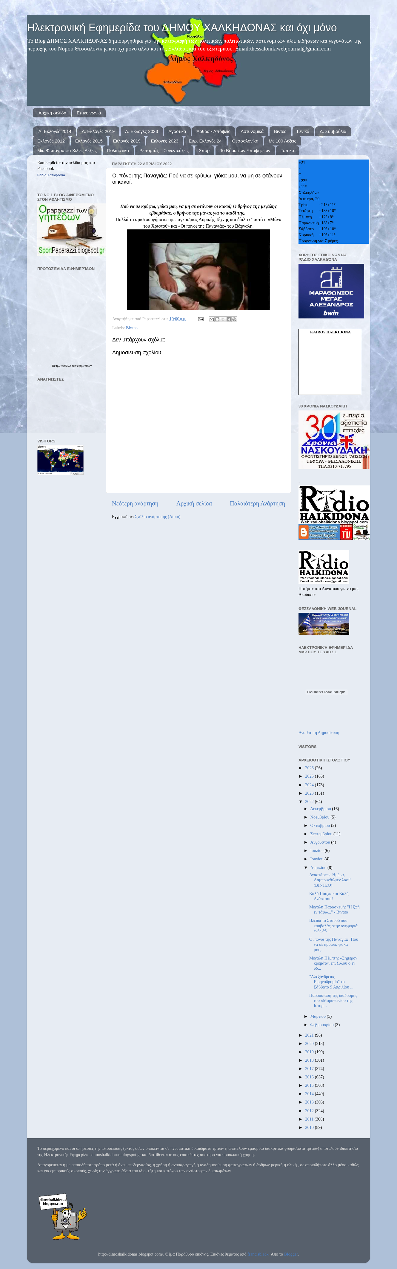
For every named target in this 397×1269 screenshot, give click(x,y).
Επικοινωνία (89, 112)
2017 (310, 1068)
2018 (310, 1060)
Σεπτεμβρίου (322, 833)
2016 (310, 1077)
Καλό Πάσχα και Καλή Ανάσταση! (329, 896)
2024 (310, 784)
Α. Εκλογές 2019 (98, 131)
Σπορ (204, 150)
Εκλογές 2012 (51, 140)
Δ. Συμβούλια (333, 131)
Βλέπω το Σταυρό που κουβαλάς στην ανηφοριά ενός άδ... (333, 925)
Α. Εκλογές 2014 (55, 131)
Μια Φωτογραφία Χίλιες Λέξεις (67, 150)
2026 (310, 767)
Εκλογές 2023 (164, 140)
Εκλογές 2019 (127, 140)
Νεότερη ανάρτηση (135, 503)
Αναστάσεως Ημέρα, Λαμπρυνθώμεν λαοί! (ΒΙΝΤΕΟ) (330, 880)
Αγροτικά (177, 131)
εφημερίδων (84, 365)
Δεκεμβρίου (321, 808)
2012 (310, 1110)
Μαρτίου (318, 1016)
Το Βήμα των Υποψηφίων (245, 150)
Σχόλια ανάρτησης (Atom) (157, 516)
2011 (310, 1119)
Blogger (291, 1254)
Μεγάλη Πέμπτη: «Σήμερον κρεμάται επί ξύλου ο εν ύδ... (333, 963)
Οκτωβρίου (320, 825)
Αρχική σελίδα (53, 112)
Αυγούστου (320, 842)
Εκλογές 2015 (89, 140)
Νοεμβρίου (320, 817)
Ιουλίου (317, 850)
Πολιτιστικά (118, 150)
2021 (310, 1035)
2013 (310, 1102)
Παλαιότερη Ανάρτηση (257, 503)
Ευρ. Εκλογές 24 (205, 140)
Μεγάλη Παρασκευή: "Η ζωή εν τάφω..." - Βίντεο (334, 909)
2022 (310, 801)
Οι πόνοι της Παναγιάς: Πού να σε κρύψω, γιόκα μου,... (333, 944)
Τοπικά (287, 150)
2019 (310, 1051)
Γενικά (303, 131)
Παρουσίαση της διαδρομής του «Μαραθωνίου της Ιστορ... (333, 1000)
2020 (310, 1043)
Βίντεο (280, 131)
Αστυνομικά (252, 131)
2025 (310, 776)
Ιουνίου (317, 858)
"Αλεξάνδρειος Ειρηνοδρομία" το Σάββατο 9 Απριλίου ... (331, 981)
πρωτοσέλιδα (64, 365)
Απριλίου (318, 867)
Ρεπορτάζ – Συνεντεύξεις (164, 150)
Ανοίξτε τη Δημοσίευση (318, 732)
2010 (310, 1127)
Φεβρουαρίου (322, 1024)
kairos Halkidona (330, 332)
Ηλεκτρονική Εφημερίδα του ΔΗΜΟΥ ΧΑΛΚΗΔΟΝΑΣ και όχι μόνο (182, 28)
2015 (310, 1085)
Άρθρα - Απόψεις (213, 131)
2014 (310, 1093)
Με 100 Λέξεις (282, 140)
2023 (310, 793)
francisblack (257, 1254)
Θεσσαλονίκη (245, 140)
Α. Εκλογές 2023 (141, 131)
